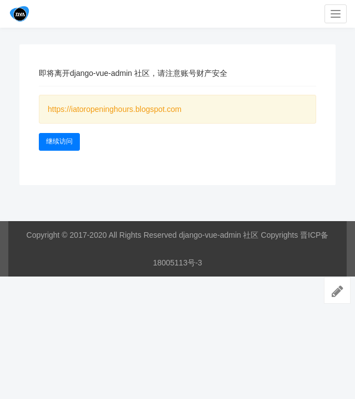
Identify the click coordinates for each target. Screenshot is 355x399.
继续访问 (59, 141)
